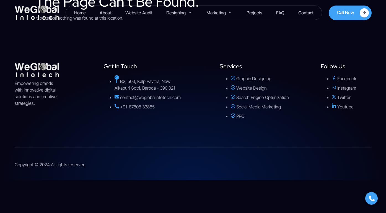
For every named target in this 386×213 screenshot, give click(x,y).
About (106, 12)
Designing (179, 13)
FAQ (280, 12)
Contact (306, 12)
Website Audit (138, 12)
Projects (254, 12)
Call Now (353, 12)
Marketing (219, 13)
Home (80, 12)
